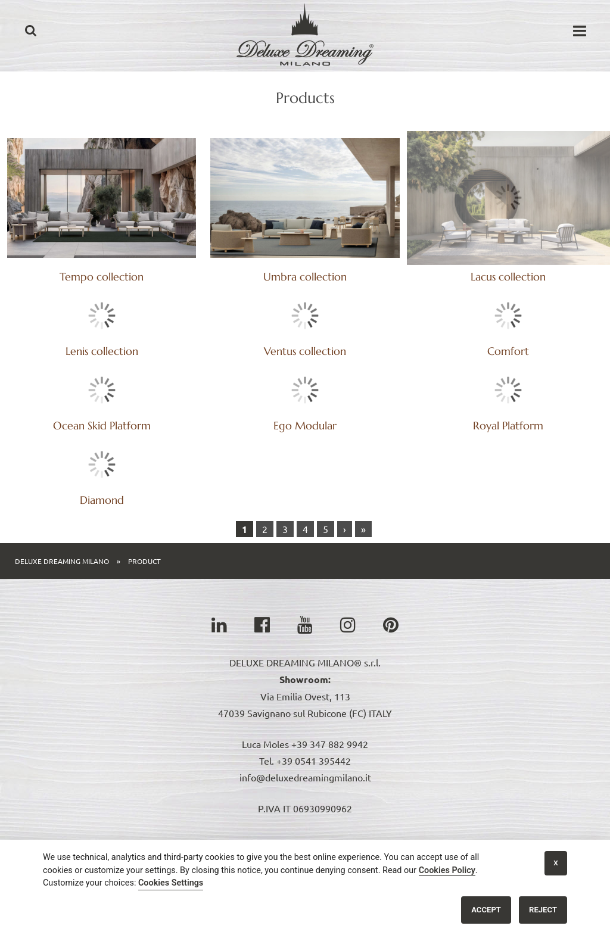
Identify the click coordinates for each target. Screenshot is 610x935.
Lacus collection (508, 190)
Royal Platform (102, 488)
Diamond (305, 488)
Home (67, 838)
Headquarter (491, 838)
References (428, 838)
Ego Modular (508, 413)
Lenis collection (508, 265)
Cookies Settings (170, 883)
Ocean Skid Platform (305, 413)
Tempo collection (102, 276)
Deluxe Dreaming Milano (62, 549)
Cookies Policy (447, 870)
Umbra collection (305, 276)
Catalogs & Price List (193, 838)
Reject (543, 909)
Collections (115, 838)
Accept (486, 909)
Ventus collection (508, 339)
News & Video (364, 838)
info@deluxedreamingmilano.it (305, 765)
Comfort (102, 413)
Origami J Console (285, 838)
